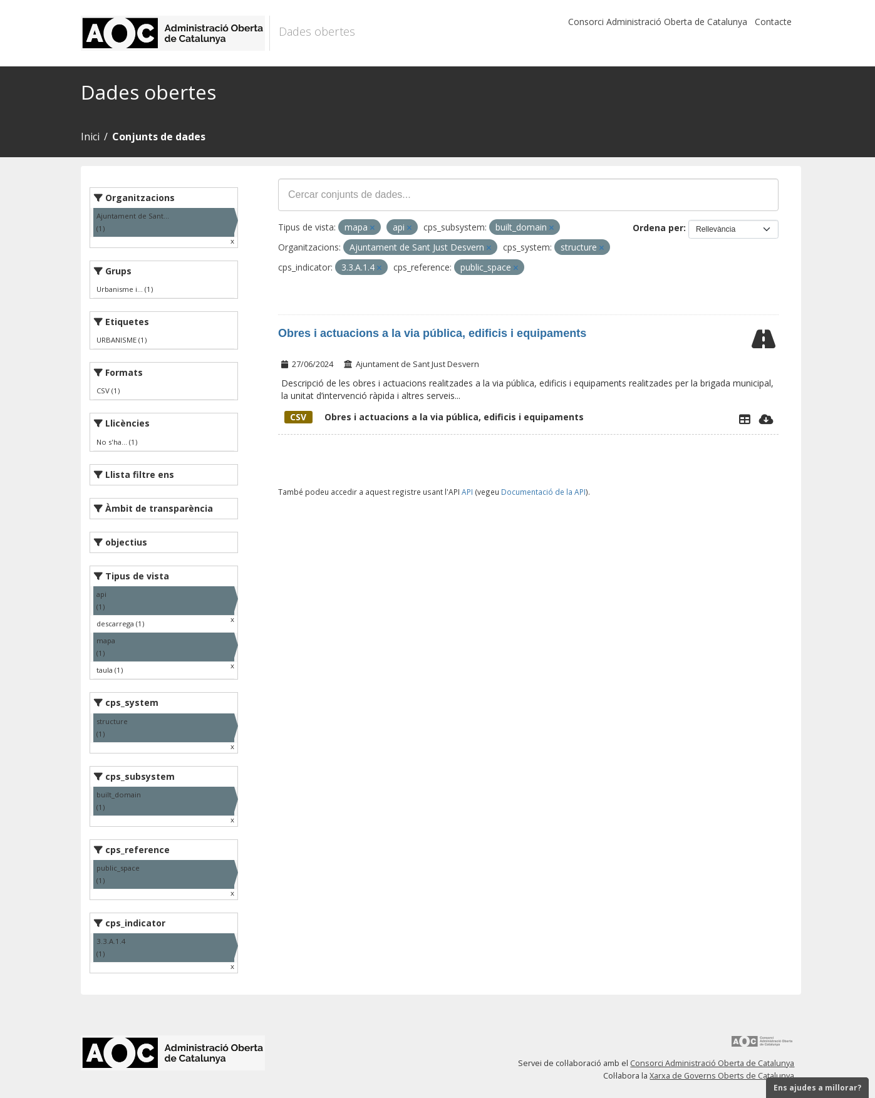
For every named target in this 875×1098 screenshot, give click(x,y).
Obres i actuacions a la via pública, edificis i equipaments (432, 333)
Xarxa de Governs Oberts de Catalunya (722, 1075)
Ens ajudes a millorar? (817, 1087)
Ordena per (658, 228)
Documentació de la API (543, 492)
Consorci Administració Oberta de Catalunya (657, 22)
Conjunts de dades (158, 136)
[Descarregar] (766, 419)
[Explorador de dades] (744, 419)
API (467, 492)
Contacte (773, 22)
